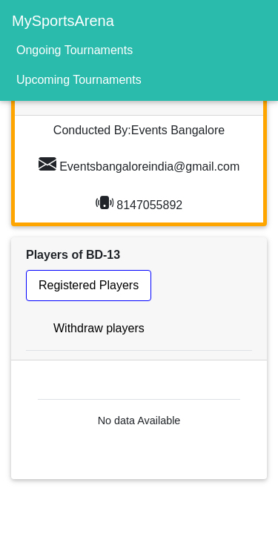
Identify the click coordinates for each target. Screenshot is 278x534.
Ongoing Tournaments (74, 50)
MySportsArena (63, 21)
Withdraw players (99, 328)
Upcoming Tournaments (79, 79)
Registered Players (89, 285)
